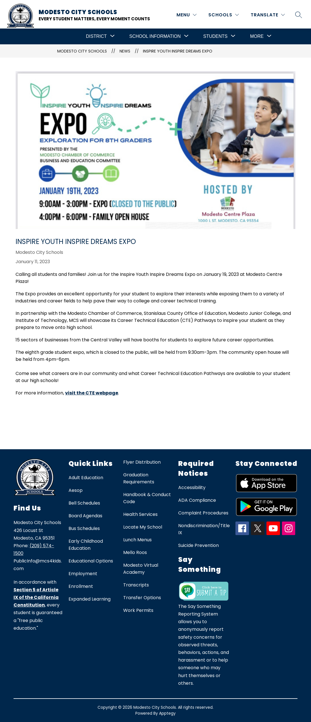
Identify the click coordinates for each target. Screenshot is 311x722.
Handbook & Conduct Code (147, 498)
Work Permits (138, 610)
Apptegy (167, 713)
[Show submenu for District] (96, 36)
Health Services (140, 514)
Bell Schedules (84, 503)
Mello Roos (135, 552)
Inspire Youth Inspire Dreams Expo (177, 51)
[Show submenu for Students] (215, 36)
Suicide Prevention (198, 545)
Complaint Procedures (203, 513)
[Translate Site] (267, 14)
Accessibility (192, 487)
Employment (83, 573)
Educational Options (91, 561)
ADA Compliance (197, 500)
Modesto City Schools (82, 51)
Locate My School (142, 527)
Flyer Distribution (142, 462)
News (125, 51)
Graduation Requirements (138, 478)
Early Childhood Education (86, 544)
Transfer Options (142, 597)
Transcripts (136, 585)
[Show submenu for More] (257, 36)
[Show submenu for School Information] (155, 36)
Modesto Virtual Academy (140, 568)
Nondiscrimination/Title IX (204, 529)
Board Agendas (85, 515)
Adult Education (86, 477)
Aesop (76, 490)
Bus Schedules (84, 528)
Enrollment (81, 586)
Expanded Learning (90, 599)
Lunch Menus (137, 539)
